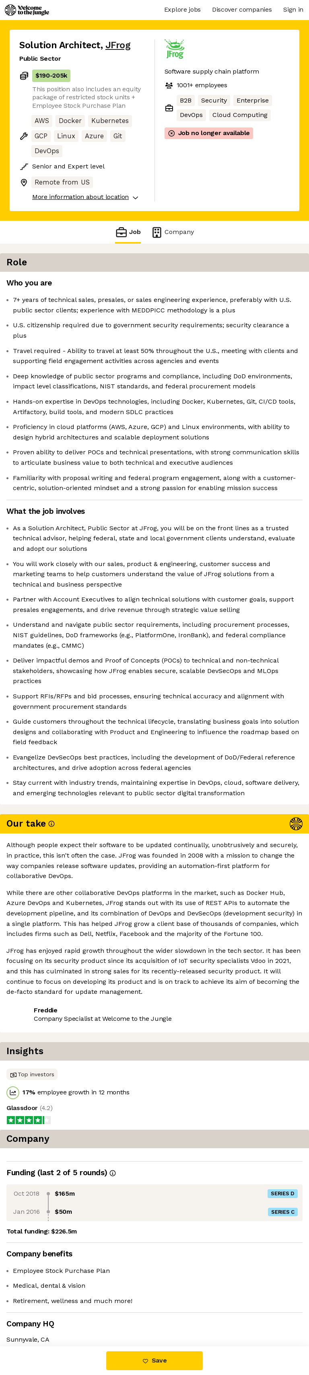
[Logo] (27, 10)
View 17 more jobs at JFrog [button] (61, 1312)
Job (128, 232)
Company (172, 232)
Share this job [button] (41, 1298)
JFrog (118, 45)
